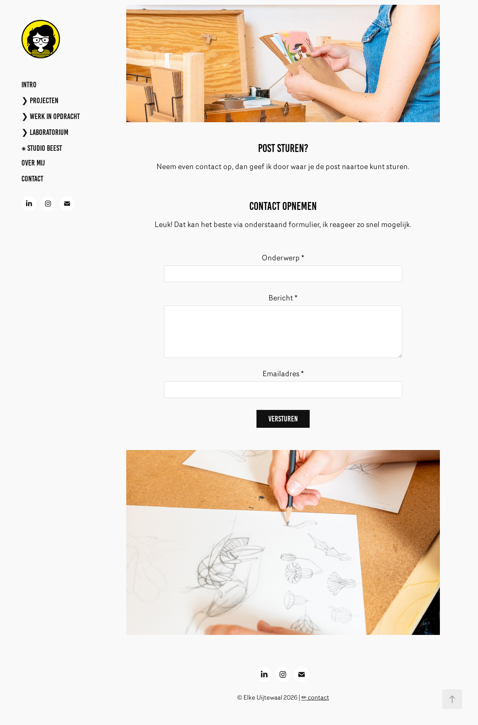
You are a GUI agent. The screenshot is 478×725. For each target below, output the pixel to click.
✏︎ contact (315, 697)
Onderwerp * (283, 258)
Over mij (33, 162)
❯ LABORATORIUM (44, 132)
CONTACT (32, 178)
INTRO (29, 84)
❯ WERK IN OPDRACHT (50, 116)
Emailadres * (283, 373)
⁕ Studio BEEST (41, 148)
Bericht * (282, 298)
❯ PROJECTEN (39, 100)
